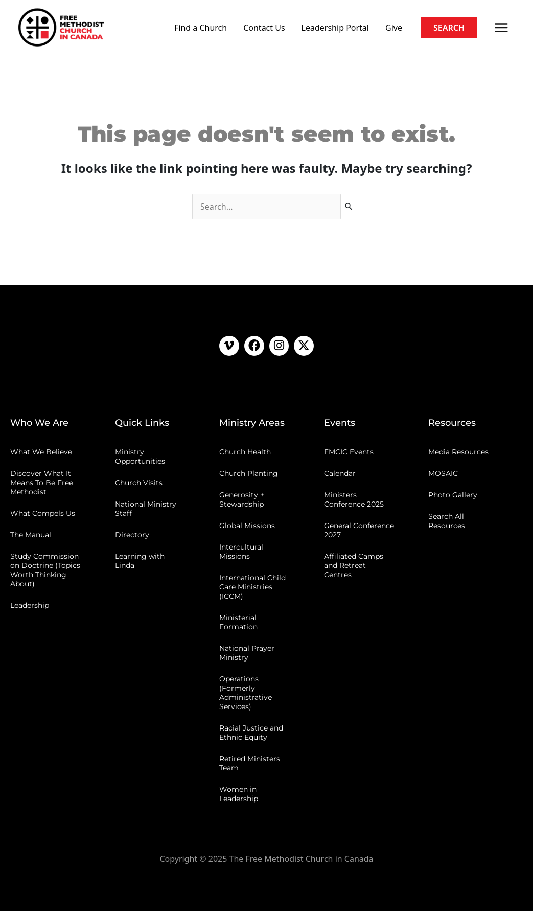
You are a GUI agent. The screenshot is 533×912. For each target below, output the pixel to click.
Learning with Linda (140, 562)
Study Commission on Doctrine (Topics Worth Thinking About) (45, 571)
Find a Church (200, 27)
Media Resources (458, 453)
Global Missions (247, 526)
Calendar (340, 474)
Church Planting (248, 474)
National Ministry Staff (145, 509)
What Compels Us (42, 514)
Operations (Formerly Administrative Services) (245, 693)
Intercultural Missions (241, 552)
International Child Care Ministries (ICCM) (252, 588)
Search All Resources (446, 522)
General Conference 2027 (359, 531)
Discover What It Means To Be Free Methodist (41, 483)
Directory (132, 535)
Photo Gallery (452, 495)
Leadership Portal (335, 27)
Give (393, 27)
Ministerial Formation (238, 623)
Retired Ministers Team (249, 764)
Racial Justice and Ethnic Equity (251, 733)
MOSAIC (443, 474)
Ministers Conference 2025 (354, 500)
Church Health (245, 453)
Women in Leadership (238, 795)
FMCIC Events (349, 453)
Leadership (29, 606)
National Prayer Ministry (246, 654)
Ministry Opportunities (140, 457)
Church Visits (139, 483)
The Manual (30, 535)
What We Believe (41, 453)
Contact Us (264, 27)
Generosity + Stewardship (241, 500)
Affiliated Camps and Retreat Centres (353, 566)
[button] (449, 27)
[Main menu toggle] (501, 27)
